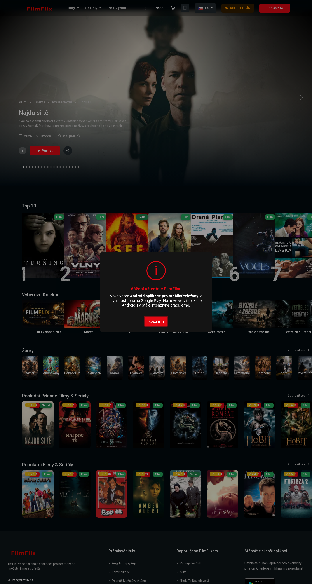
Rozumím (156, 321)
